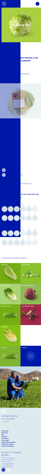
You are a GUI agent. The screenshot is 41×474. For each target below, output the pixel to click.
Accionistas (5, 438)
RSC (3, 435)
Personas (4, 436)
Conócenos (5, 431)
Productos (5, 433)
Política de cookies (7, 444)
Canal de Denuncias (8, 446)
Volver (4, 51)
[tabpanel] (20, 110)
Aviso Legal (5, 440)
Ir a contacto (5, 421)
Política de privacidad (8, 442)
